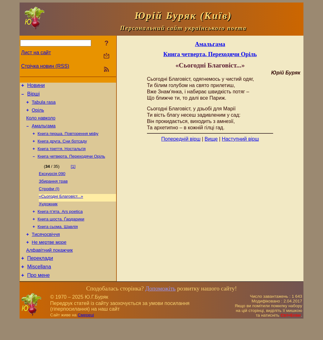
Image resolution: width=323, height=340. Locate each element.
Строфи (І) (49, 198)
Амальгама (44, 131)
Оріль (38, 113)
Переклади (40, 275)
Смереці (86, 333)
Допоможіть (160, 307)
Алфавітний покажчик (49, 266)
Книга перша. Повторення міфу (68, 140)
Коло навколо (41, 122)
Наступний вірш (240, 139)
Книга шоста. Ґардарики (61, 231)
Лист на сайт (36, 52)
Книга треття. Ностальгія (61, 156)
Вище (211, 139)
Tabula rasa (44, 105)
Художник (48, 215)
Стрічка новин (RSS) (45, 66)
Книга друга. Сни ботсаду (62, 148)
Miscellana (39, 284)
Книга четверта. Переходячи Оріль (71, 164)
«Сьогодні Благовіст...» (61, 207)
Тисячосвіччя (46, 248)
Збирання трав (53, 190)
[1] (73, 174)
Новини (36, 86)
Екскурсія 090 (52, 182)
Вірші (33, 95)
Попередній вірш (180, 139)
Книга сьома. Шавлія (58, 239)
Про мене (38, 294)
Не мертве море (49, 257)
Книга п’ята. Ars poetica (60, 223)
